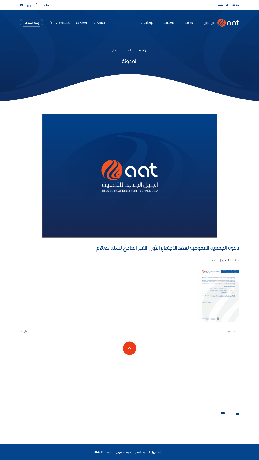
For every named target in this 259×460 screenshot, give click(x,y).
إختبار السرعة (32, 22)
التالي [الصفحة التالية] (24, 331)
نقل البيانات (223, 4)
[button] (50, 23)
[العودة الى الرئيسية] (228, 23)
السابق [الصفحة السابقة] (233, 331)
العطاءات (81, 22)
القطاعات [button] (169, 22)
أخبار (223, 260)
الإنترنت (235, 4)
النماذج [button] (101, 22)
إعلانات (216, 260)
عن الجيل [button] (209, 22)
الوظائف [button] (149, 22)
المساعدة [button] (64, 22)
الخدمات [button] (189, 22)
